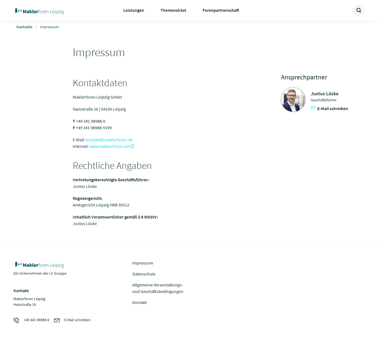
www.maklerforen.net (109, 146)
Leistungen (133, 10)
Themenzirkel (173, 10)
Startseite (24, 26)
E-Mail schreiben (329, 108)
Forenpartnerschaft (221, 10)
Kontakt (139, 302)
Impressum (142, 263)
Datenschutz (143, 274)
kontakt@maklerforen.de (109, 139)
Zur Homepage (52, 10)
